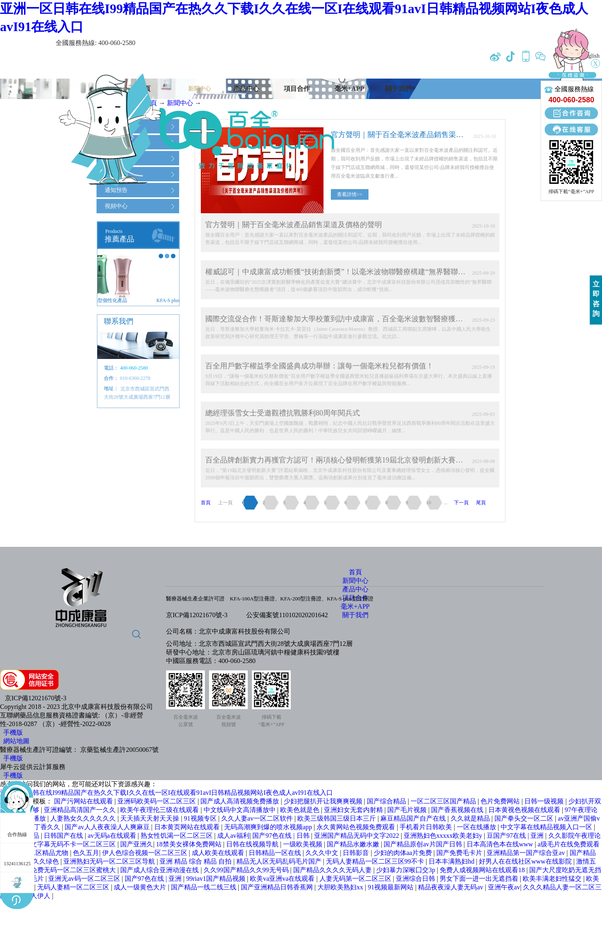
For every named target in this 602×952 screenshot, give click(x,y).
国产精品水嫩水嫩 (354, 844)
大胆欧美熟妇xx (341, 887)
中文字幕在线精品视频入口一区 (547, 826)
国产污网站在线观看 (84, 801)
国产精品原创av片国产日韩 (423, 844)
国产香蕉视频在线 (458, 809)
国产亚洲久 (136, 844)
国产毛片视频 (407, 809)
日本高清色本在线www (501, 844)
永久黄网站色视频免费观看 (357, 826)
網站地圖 (14, 741)
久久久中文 (322, 852)
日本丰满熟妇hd (452, 861)
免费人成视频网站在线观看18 (483, 869)
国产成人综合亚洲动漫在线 (160, 869)
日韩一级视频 (544, 801)
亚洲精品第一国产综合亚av (526, 852)
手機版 (11, 732)
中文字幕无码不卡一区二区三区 (70, 844)
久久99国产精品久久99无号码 (247, 869)
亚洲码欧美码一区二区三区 (157, 801)
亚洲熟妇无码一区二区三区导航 (110, 861)
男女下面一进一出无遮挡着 (480, 878)
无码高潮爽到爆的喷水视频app (269, 826)
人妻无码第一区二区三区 (356, 878)
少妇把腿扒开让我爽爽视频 (324, 801)
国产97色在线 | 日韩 (281, 835)
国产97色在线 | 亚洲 (154, 878)
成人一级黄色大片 (141, 887)
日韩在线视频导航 (253, 844)
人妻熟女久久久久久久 (83, 818)
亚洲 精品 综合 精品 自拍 (196, 861)
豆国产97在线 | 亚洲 (516, 835)
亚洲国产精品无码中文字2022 (357, 835)
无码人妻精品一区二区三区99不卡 (376, 861)
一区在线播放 (477, 826)
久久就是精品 (471, 818)
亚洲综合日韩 (416, 878)
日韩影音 (357, 852)
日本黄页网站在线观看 (187, 826)
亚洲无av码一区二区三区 (84, 878)
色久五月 (86, 852)
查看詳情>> (349, 194)
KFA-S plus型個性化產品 (128, 300)
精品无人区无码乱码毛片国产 (279, 861)
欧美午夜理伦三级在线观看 (160, 809)
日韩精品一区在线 (276, 852)
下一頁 (461, 502)
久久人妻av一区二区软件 (257, 818)
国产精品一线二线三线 (204, 887)
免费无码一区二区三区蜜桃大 (74, 869)
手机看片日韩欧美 (427, 826)
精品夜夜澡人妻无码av (451, 887)
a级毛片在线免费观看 (569, 844)
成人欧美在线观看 (219, 852)
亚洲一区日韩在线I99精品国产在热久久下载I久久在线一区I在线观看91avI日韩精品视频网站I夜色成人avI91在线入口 (166, 792)
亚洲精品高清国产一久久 (80, 809)
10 (428, 502)
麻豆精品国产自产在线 (413, 818)
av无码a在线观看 (112, 835)
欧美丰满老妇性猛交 (553, 878)
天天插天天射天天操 (150, 818)
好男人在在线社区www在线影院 (526, 861)
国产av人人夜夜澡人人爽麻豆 (108, 826)
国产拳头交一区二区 (524, 818)
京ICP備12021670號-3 (196, 614)
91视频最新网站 (391, 887)
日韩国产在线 (64, 835)
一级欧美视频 (303, 844)
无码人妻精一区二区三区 (74, 887)
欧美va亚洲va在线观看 (283, 878)
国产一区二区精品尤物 (36, 852)
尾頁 (481, 502)
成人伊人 (38, 895)
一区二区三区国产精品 (444, 801)
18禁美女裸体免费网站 (189, 844)
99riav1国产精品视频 (216, 878)
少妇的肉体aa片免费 (404, 852)
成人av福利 (233, 835)
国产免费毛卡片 (460, 852)
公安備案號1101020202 (278, 614)
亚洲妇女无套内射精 (354, 809)
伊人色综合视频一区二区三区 (145, 852)
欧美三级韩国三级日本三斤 (337, 818)
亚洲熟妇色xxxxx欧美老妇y (444, 835)
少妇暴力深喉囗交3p (406, 869)
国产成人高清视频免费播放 (240, 801)
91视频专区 (201, 818)
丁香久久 (48, 826)
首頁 (206, 502)
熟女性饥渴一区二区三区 (177, 835)
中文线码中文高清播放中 (240, 809)
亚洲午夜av (504, 887)
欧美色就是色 (300, 809)
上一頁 (225, 502)
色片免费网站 (501, 801)
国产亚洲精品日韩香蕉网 (277, 887)
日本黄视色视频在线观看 (525, 809)
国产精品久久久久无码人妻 (333, 869)
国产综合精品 (387, 801)
